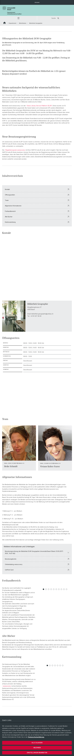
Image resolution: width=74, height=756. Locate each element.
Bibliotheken (22, 23)
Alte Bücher (37, 216)
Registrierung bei (15, 150)
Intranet (37, 2)
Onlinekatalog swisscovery (37, 564)
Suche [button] (56, 18)
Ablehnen (37, 747)
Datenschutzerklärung (36, 737)
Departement (12, 23)
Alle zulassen (37, 742)
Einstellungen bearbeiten (37, 752)
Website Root (4, 23)
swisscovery (7, 686)
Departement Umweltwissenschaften (14, 13)
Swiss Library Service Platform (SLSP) (39, 105)
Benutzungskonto (37, 559)
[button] (18, 18)
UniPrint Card (37, 570)
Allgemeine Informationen (37, 206)
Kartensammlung (37, 222)
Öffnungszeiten (37, 195)
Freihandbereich (37, 211)
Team (37, 200)
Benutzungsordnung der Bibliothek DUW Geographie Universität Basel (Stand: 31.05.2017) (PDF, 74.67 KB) (37, 552)
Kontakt (37, 189)
